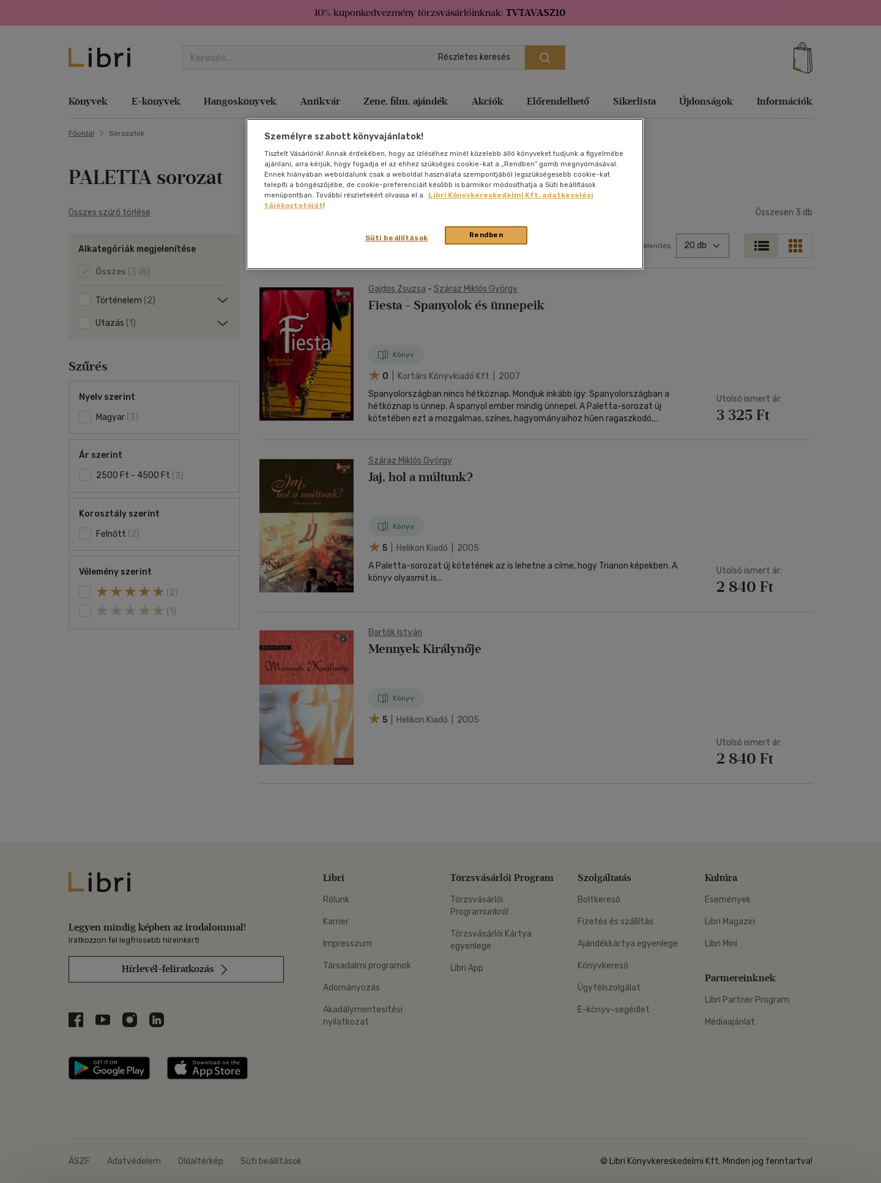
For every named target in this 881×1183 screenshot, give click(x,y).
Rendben (486, 234)
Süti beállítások (396, 238)
